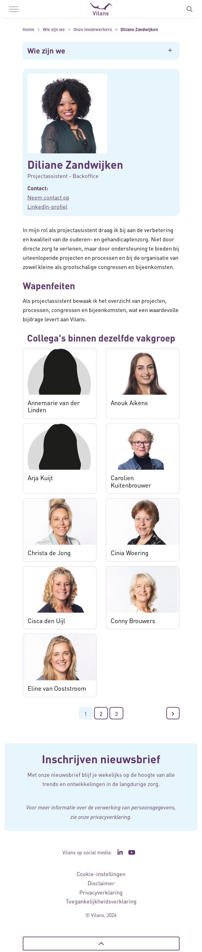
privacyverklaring (110, 816)
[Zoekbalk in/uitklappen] (189, 9)
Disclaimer (101, 883)
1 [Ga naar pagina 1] (85, 713)
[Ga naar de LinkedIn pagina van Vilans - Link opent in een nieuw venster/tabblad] (120, 852)
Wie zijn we (46, 50)
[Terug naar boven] (101, 943)
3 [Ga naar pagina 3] (116, 713)
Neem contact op (48, 197)
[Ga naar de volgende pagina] (173, 713)
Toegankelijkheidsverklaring (101, 901)
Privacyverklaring (101, 892)
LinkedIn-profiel (47, 206)
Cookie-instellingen (101, 873)
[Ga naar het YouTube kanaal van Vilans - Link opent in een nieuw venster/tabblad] (131, 852)
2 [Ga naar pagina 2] (101, 713)
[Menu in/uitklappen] (14, 9)
